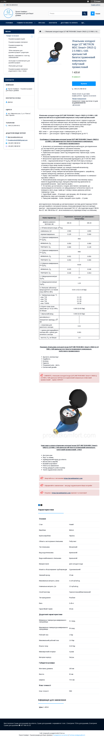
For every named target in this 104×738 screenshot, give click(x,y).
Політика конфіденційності (77, 735)
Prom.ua (62, 733)
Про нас (41, 23)
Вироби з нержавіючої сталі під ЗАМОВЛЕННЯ (19, 56)
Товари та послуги (24, 23)
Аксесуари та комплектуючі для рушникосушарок (19, 61)
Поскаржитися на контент (60, 735)
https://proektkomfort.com (73, 478)
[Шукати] (84, 13)
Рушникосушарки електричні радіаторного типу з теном (18, 70)
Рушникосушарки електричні (18, 42)
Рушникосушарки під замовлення (16, 46)
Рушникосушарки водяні (17, 39)
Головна (9, 23)
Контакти (53, 23)
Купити (84, 84)
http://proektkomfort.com (15, 137)
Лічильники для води (15, 66)
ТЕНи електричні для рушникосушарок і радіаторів (19, 51)
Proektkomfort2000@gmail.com (17, 140)
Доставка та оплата (69, 23)
